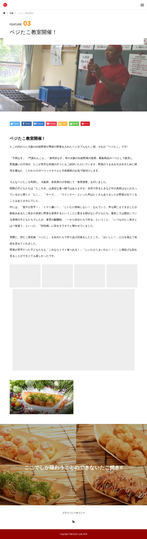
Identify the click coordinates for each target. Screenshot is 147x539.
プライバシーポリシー (73, 512)
